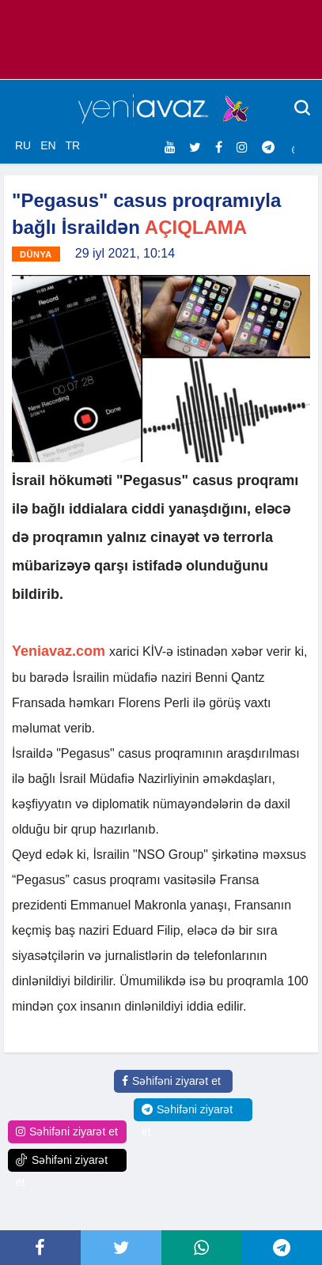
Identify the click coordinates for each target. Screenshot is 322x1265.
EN (47, 145)
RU (23, 145)
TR (72, 145)
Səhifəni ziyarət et (171, 1081)
